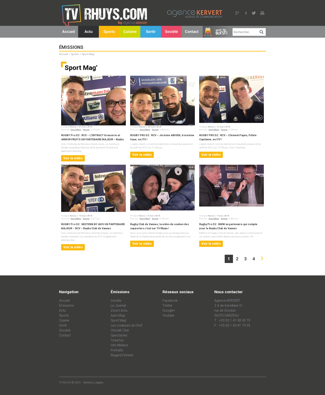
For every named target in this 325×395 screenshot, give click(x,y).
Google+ (168, 310)
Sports (109, 32)
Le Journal (118, 305)
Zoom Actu (119, 310)
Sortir (151, 32)
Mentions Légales (93, 382)
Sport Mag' (75, 129)
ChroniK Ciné (120, 330)
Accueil (68, 32)
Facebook (170, 301)
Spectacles (119, 335)
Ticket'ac (117, 340)
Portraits (117, 350)
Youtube (168, 315)
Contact (192, 32)
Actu (89, 32)
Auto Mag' (118, 315)
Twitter (167, 305)
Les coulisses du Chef (126, 325)
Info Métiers (119, 345)
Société (171, 32)
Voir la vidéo (73, 158)
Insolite (116, 301)
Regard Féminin (122, 355)
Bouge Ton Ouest (216, 34)
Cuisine (130, 32)
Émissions (66, 305)
